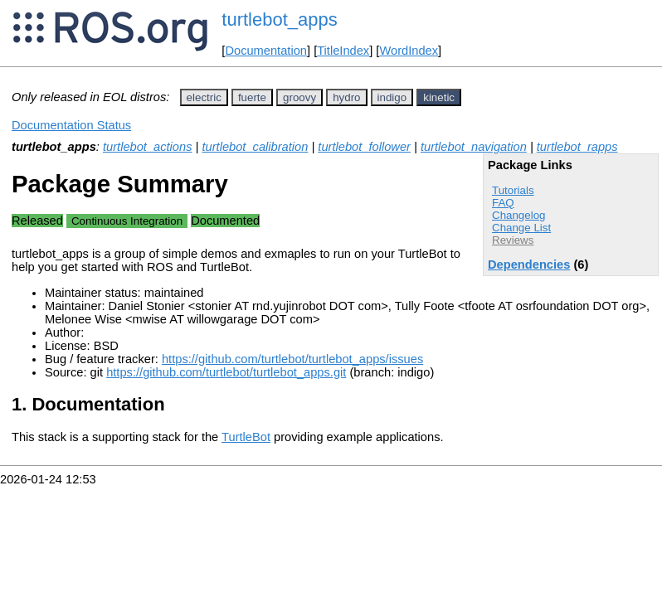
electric (204, 97)
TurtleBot (245, 437)
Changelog (518, 215)
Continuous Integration (127, 221)
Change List (521, 227)
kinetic (439, 97)
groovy (299, 97)
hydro (346, 97)
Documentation (266, 50)
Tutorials (513, 190)
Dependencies (529, 264)
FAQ (503, 203)
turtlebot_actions (147, 146)
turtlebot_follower (364, 146)
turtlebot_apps (279, 19)
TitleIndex (343, 50)
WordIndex (408, 50)
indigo (392, 97)
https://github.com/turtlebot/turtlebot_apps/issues (292, 359)
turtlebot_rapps (577, 146)
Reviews (512, 240)
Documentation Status (71, 125)
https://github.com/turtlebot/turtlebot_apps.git (226, 372)
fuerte (252, 97)
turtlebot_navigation (474, 146)
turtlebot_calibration (255, 146)
